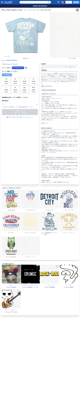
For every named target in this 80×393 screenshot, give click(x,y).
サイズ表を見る (7, 74)
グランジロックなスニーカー (12, 10)
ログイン (69, 2)
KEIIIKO (71, 287)
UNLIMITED (52, 287)
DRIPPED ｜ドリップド (33, 287)
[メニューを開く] (2, 2)
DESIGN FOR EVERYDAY (40, 6)
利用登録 (76, 2)
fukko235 (14, 287)
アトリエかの (14, 312)
